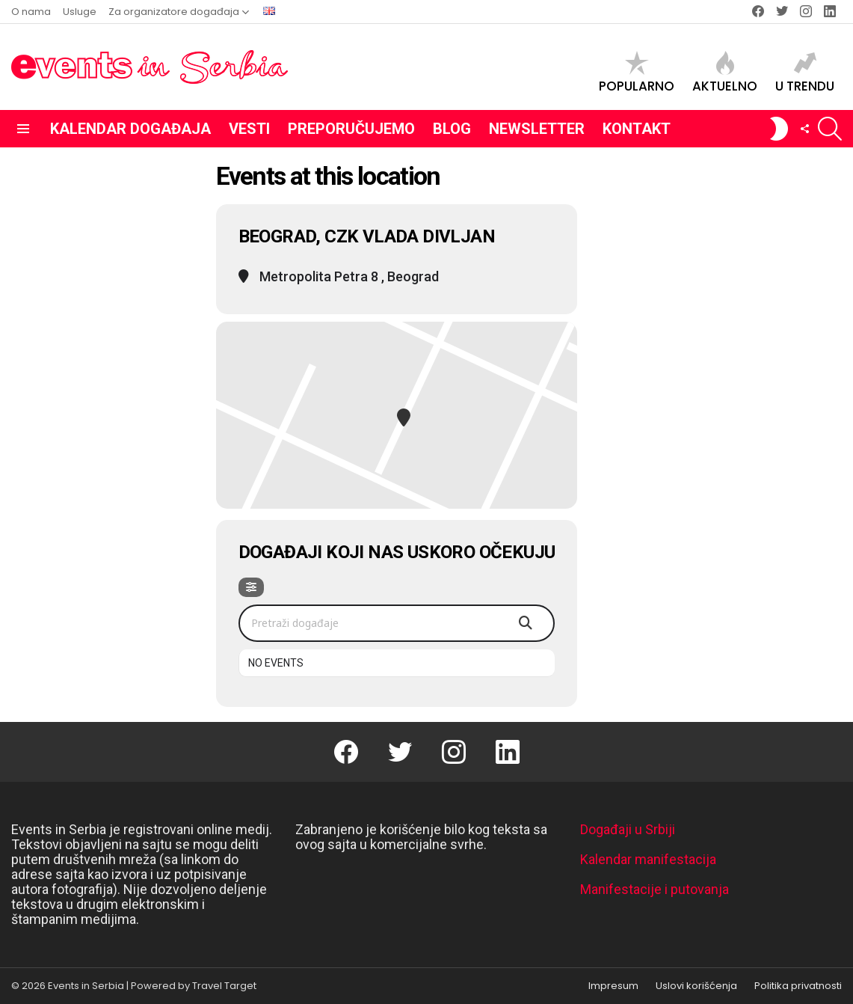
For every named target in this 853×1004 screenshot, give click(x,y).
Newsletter (537, 129)
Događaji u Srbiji (627, 829)
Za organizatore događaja (173, 11)
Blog (452, 129)
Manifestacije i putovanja (654, 889)
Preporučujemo (351, 129)
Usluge (79, 11)
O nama (31, 11)
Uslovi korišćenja (696, 986)
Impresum (613, 986)
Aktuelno (724, 72)
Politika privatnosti (798, 986)
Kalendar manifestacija (648, 859)
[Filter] (251, 587)
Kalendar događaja (130, 129)
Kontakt (637, 129)
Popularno (636, 72)
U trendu (804, 72)
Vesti (249, 129)
